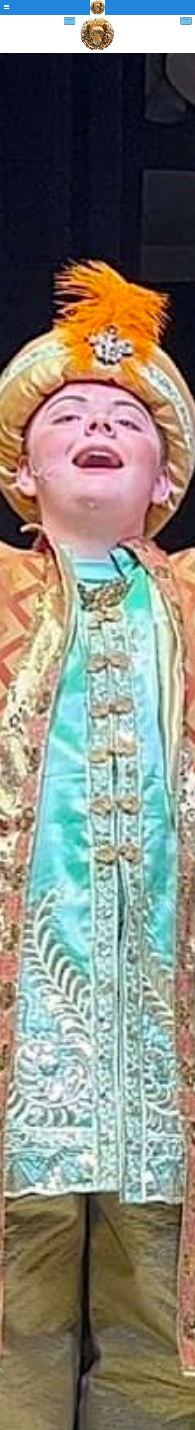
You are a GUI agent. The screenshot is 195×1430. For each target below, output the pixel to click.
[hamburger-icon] (69, 21)
